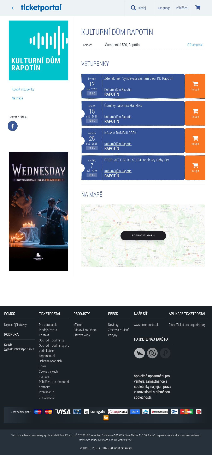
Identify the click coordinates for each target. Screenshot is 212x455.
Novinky (113, 324)
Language (164, 8)
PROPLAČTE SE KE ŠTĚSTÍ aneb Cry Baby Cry (136, 160)
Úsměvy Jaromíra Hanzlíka (123, 105)
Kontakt (44, 335)
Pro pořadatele (48, 324)
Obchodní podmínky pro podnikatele (54, 348)
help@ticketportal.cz (19, 349)
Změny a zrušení (118, 330)
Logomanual (47, 355)
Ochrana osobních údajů (50, 363)
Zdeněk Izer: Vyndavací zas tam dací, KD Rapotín (138, 78)
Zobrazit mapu (143, 235)
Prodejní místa (48, 330)
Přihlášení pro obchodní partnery (54, 384)
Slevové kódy (81, 335)
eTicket (78, 324)
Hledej (138, 7)
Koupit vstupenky (23, 89)
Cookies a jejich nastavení (48, 374)
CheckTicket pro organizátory (187, 324)
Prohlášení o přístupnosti (46, 394)
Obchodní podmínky (51, 340)
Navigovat (195, 45)
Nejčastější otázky (15, 324)
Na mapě (17, 98)
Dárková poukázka (84, 330)
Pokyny (112, 335)
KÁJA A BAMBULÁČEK (120, 132)
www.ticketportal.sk (146, 324)
